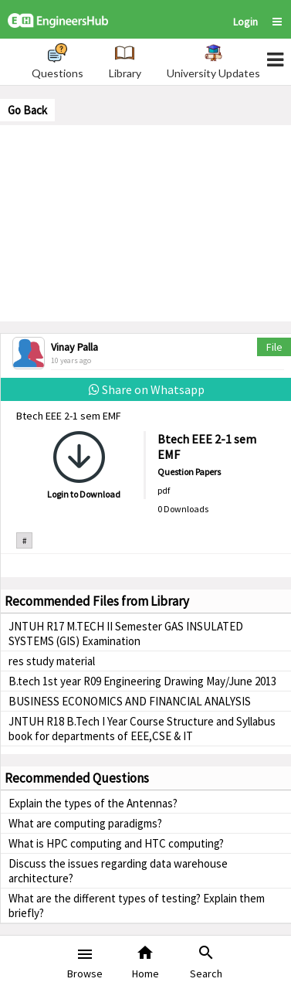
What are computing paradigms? (85, 823)
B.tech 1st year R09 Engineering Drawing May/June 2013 (142, 681)
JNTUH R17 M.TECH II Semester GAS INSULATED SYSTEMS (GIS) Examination (125, 633)
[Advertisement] (146, 221)
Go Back (27, 110)
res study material (51, 661)
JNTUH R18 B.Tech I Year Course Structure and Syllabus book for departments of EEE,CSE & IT (142, 728)
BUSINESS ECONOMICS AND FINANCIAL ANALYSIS (129, 701)
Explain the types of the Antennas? (93, 803)
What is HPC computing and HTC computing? (116, 843)
